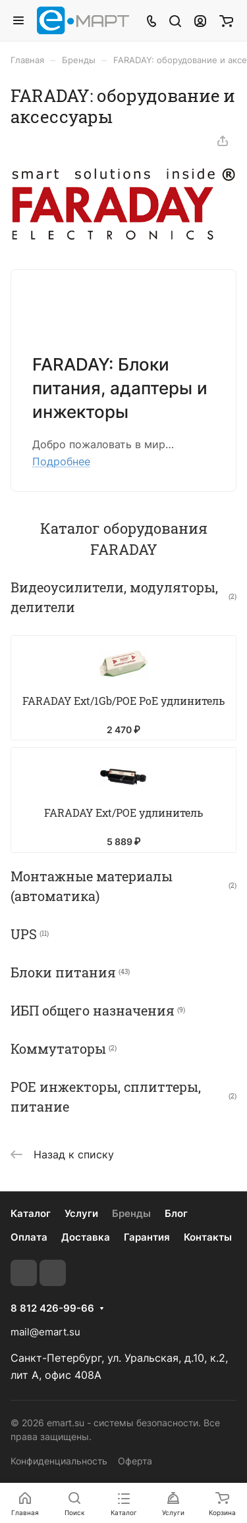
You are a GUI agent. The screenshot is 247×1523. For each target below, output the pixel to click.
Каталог (31, 1213)
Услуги (81, 1213)
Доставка (85, 1237)
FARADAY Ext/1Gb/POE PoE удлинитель (123, 702)
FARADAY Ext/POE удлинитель (123, 816)
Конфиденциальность (59, 1460)
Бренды (131, 1213)
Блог (176, 1213)
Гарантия (147, 1237)
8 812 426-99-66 (52, 1308)
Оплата (29, 1237)
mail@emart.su (45, 1332)
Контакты (208, 1237)
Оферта (135, 1460)
